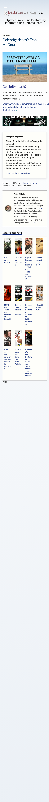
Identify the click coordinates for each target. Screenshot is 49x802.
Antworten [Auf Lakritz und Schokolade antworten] (12, 455)
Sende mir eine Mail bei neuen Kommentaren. (23, 690)
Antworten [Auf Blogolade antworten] (12, 507)
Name (12, 659)
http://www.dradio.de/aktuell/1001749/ (27, 528)
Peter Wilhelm (19, 194)
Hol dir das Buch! (24, 755)
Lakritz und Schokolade (18, 412)
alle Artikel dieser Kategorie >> (18, 173)
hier (40, 208)
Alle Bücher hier (24, 759)
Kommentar (15, 627)
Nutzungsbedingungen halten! (29, 400)
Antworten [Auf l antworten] (12, 534)
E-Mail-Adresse (16, 669)
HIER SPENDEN (25, 793)
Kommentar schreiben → (15, 397)
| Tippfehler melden (29, 183)
